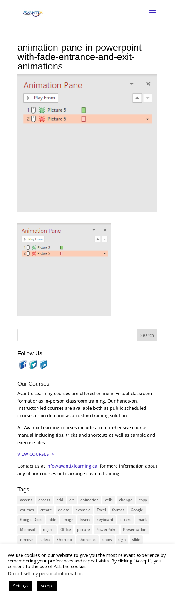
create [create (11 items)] (46, 509)
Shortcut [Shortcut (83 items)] (64, 539)
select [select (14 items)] (45, 539)
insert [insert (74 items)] (85, 519)
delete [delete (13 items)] (63, 509)
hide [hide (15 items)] (52, 519)
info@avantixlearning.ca (72, 466)
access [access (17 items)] (44, 499)
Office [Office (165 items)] (65, 529)
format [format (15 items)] (118, 509)
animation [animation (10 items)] (89, 499)
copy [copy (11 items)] (143, 499)
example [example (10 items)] (83, 509)
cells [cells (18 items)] (109, 499)
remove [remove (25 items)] (26, 539)
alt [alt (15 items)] (71, 499)
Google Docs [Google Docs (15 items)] (31, 519)
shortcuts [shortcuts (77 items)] (87, 539)
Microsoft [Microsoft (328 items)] (28, 529)
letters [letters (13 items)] (125, 519)
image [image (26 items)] (67, 519)
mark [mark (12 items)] (142, 519)
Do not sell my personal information (45, 573)
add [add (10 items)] (60, 499)
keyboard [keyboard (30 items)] (105, 519)
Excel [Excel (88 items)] (101, 509)
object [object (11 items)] (48, 529)
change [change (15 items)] (125, 499)
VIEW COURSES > (36, 454)
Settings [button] (20, 585)
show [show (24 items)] (107, 539)
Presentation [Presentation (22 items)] (135, 529)
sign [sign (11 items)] (122, 539)
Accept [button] (47, 585)
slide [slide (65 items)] (136, 539)
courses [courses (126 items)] (27, 509)
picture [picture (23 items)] (83, 529)
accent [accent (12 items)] (26, 499)
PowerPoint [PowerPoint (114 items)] (106, 529)
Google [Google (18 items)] (137, 509)
